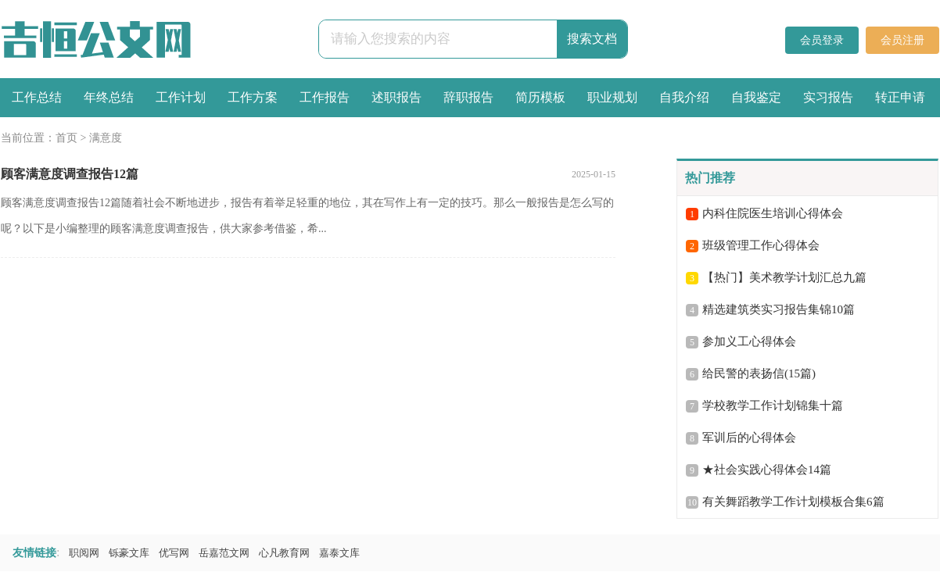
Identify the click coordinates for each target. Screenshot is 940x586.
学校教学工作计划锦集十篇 (772, 405)
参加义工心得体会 (749, 341)
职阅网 (84, 553)
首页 (66, 138)
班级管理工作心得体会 (761, 245)
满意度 (105, 138)
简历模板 (540, 97)
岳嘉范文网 (224, 553)
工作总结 (37, 97)
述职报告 (396, 97)
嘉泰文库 (339, 553)
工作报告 (325, 97)
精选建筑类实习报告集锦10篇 (778, 309)
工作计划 (181, 97)
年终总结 (109, 97)
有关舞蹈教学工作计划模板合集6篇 (793, 501)
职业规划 (612, 97)
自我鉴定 (756, 97)
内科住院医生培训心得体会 (772, 213)
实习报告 (828, 97)
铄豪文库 (129, 553)
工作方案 (253, 97)
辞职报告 (468, 97)
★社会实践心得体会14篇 (766, 469)
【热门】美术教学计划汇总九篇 (784, 277)
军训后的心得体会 (749, 437)
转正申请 (900, 97)
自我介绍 (684, 97)
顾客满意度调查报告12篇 (69, 173)
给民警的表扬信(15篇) (759, 373)
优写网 (174, 553)
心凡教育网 (284, 553)
